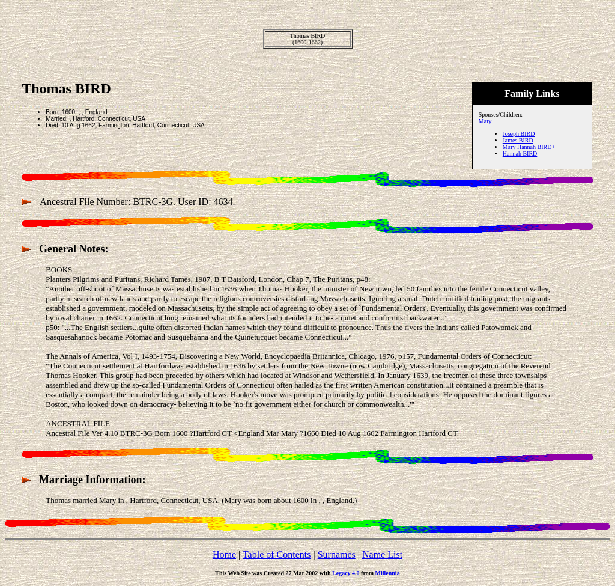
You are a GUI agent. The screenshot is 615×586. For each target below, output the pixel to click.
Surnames (337, 554)
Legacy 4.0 (346, 573)
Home (224, 554)
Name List (382, 554)
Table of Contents (277, 554)
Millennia (387, 573)
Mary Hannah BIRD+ (529, 147)
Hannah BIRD (520, 153)
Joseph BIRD (519, 133)
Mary (485, 121)
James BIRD (518, 140)
